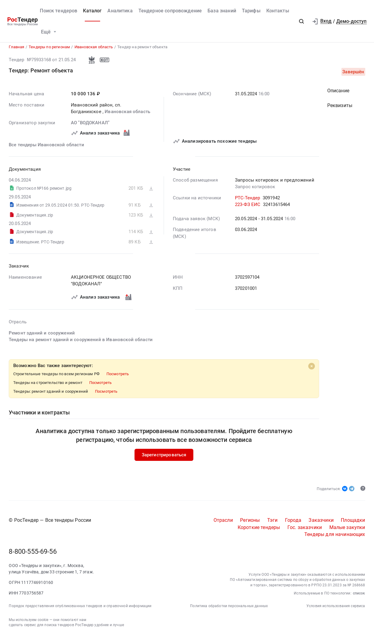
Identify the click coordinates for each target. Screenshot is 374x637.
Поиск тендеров (58, 11)
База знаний (222, 11)
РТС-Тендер (247, 199)
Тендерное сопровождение (170, 11)
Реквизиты (339, 107)
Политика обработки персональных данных (229, 608)
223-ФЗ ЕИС (248, 206)
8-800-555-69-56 (32, 553)
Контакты (277, 11)
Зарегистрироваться (164, 456)
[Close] (311, 367)
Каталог (92, 11)
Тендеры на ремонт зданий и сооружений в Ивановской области (81, 341)
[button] (301, 21)
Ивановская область (128, 113)
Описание (338, 92)
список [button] (359, 595)
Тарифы (251, 11)
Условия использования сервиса (335, 608)
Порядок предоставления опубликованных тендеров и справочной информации (80, 608)
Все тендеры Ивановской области (46, 146)
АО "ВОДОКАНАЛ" (90, 124)
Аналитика (119, 11)
